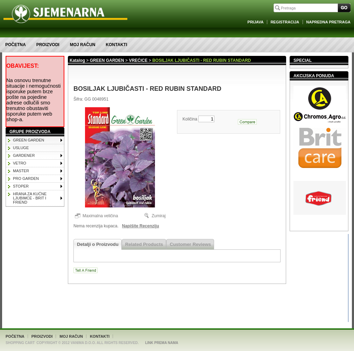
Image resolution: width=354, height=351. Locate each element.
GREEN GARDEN (28, 140)
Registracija (284, 22)
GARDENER (24, 155)
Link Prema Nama (161, 343)
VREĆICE (138, 60)
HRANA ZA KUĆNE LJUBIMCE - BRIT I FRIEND (30, 198)
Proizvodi (47, 44)
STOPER (21, 186)
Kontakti (116, 44)
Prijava (255, 22)
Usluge (21, 148)
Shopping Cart (20, 343)
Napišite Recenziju (140, 226)
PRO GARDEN (26, 178)
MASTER (21, 171)
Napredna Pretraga (328, 22)
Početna (15, 44)
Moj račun (82, 44)
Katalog (77, 60)
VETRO (19, 163)
